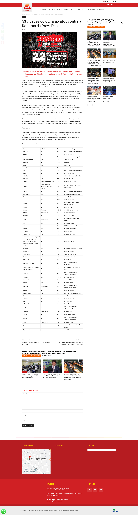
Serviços (68, 9)
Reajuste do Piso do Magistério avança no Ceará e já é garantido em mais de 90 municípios (31, 375)
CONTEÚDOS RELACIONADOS (31, 356)
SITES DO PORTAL (109, 1)
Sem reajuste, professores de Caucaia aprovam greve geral (36, 343)
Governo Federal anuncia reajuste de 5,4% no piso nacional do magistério (109, 60)
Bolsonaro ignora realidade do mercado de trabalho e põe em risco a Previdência (71, 343)
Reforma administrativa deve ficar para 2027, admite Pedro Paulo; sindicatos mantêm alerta (51, 375)
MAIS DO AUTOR (46, 356)
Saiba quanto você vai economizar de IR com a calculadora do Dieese (109, 80)
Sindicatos (57, 9)
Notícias (24, 17)
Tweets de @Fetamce (93, 450)
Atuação (79, 9)
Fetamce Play (90, 9)
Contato (100, 9)
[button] (114, 10)
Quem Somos (44, 9)
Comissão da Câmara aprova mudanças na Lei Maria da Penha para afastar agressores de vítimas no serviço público (94, 62)
